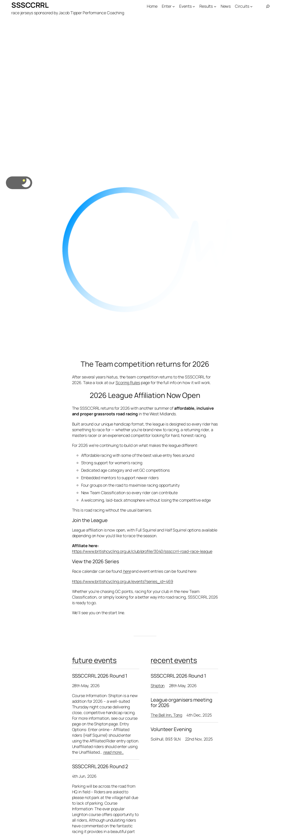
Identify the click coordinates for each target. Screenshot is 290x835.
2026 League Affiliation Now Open (145, 395)
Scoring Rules (128, 382)
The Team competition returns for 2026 (145, 364)
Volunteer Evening (171, 729)
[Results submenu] (215, 6)
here (127, 571)
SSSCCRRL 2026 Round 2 (100, 766)
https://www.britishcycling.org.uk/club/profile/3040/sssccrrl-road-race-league (142, 551)
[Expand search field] (268, 6)
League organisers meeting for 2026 (181, 702)
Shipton (157, 685)
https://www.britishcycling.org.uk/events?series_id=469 (122, 581)
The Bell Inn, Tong (166, 715)
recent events (174, 660)
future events (94, 660)
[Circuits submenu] (251, 6)
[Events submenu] (194, 6)
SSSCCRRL (29, 5)
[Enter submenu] (173, 6)
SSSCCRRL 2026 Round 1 (99, 676)
